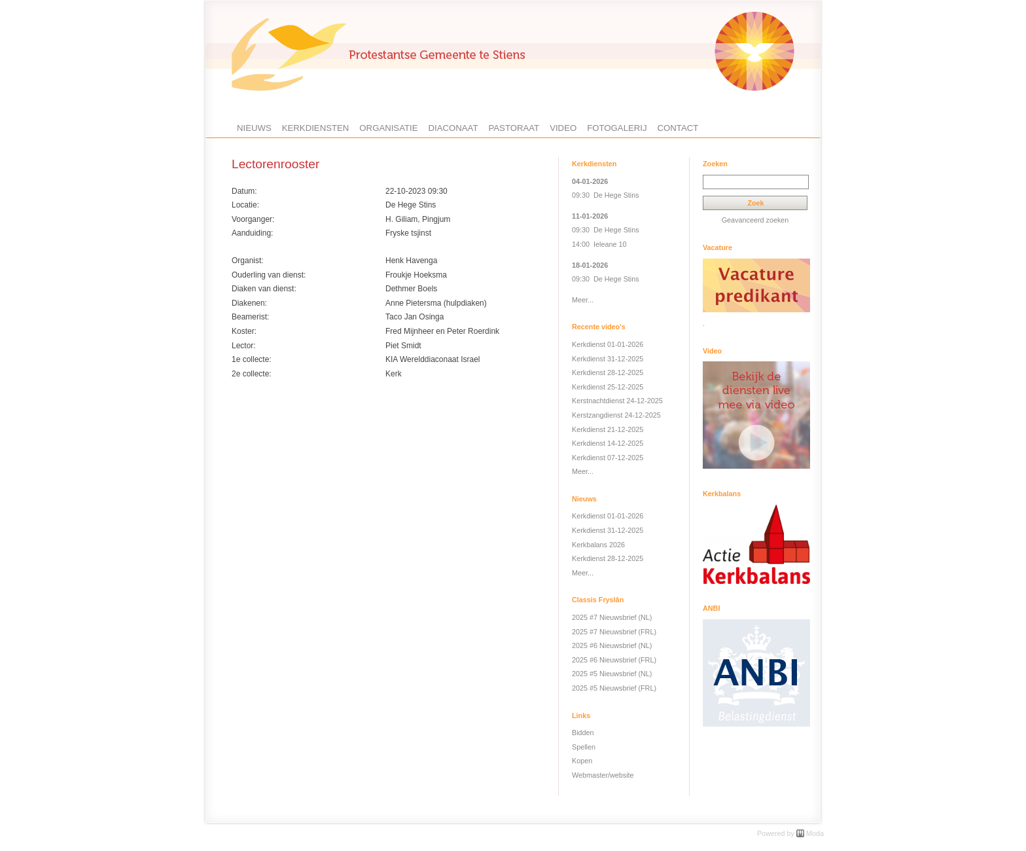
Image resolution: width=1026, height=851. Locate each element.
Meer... (582, 300)
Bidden (583, 732)
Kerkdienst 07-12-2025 (607, 458)
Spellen (583, 747)
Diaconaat (453, 128)
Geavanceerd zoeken (755, 220)
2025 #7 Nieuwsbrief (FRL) (614, 632)
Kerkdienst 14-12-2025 (607, 443)
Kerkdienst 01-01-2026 (607, 344)
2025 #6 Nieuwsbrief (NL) (612, 645)
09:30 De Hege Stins (605, 195)
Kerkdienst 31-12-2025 (607, 359)
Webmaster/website (603, 775)
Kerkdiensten (315, 128)
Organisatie (388, 128)
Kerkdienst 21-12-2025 (607, 429)
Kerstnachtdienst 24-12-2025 (617, 401)
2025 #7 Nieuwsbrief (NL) (612, 617)
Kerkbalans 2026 (598, 545)
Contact (678, 128)
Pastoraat (513, 128)
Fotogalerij (616, 128)
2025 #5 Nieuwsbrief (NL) (612, 674)
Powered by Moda (790, 833)
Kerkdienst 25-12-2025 (607, 387)
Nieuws (254, 128)
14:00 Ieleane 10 (599, 244)
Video (563, 128)
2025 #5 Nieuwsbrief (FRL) (614, 688)
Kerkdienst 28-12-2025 (607, 372)
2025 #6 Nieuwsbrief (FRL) (614, 660)
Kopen (582, 761)
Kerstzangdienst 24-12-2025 (616, 415)
